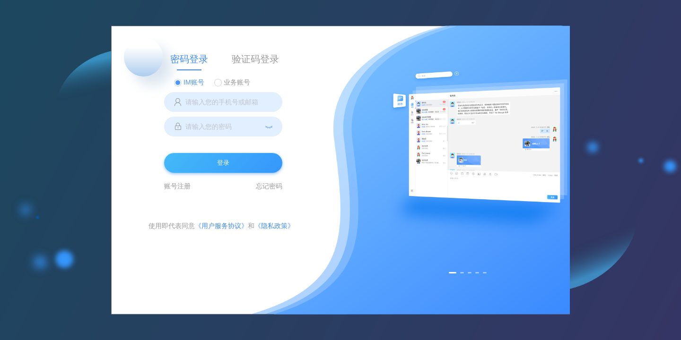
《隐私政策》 (274, 226)
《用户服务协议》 (221, 226)
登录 (223, 162)
